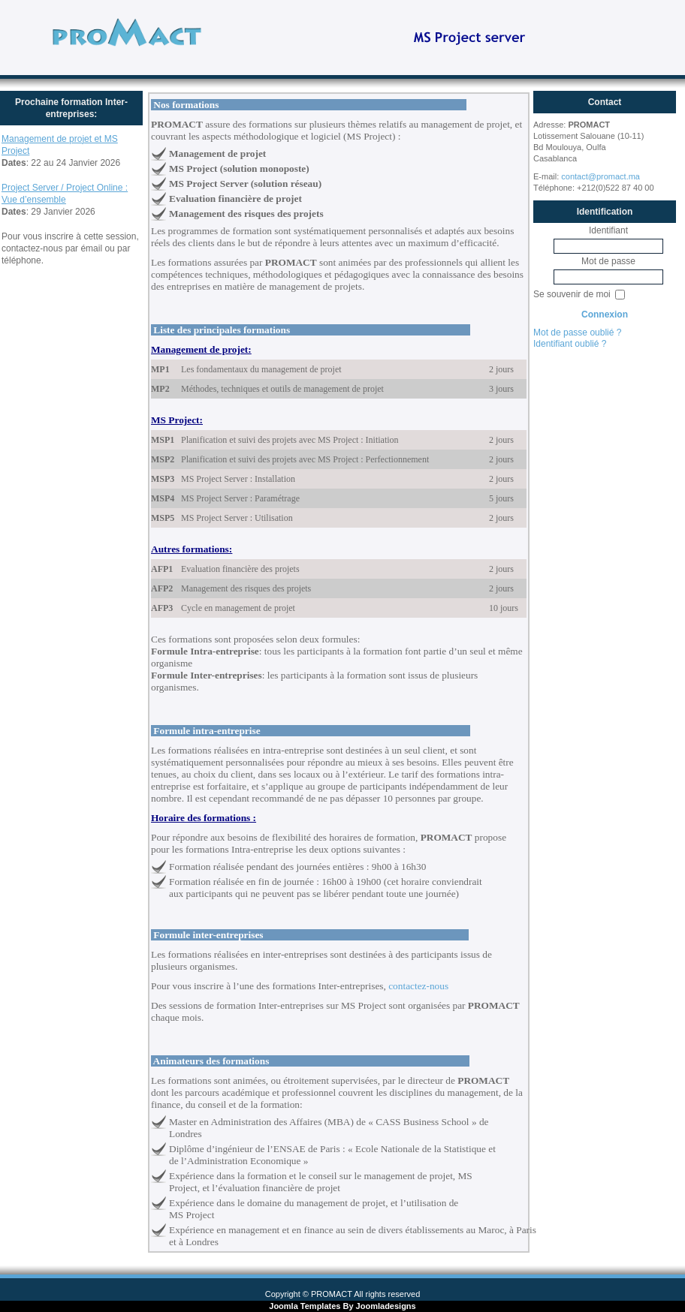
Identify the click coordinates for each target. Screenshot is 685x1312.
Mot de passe (608, 261)
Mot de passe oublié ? (577, 332)
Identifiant (608, 230)
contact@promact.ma (600, 176)
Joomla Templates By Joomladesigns (342, 1305)
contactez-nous (418, 986)
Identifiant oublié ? (569, 344)
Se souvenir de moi (573, 294)
